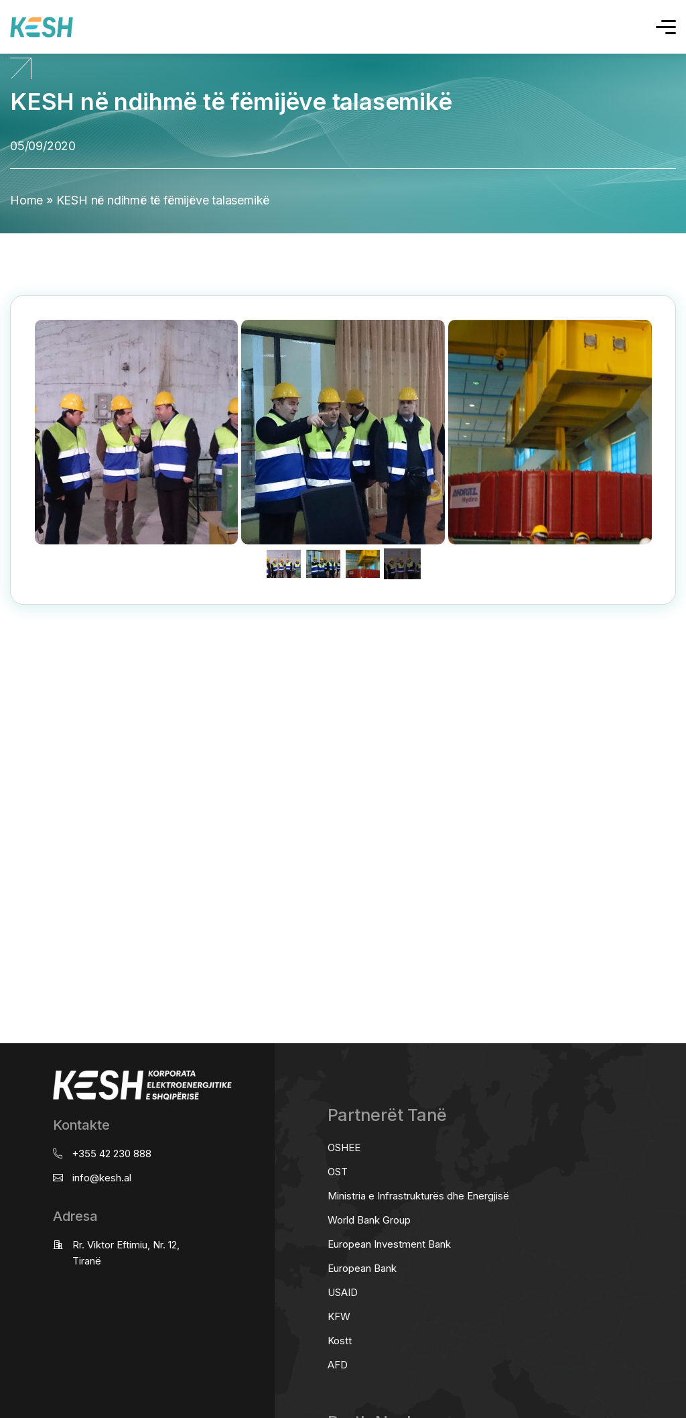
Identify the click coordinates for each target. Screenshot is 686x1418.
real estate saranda (5, 657)
